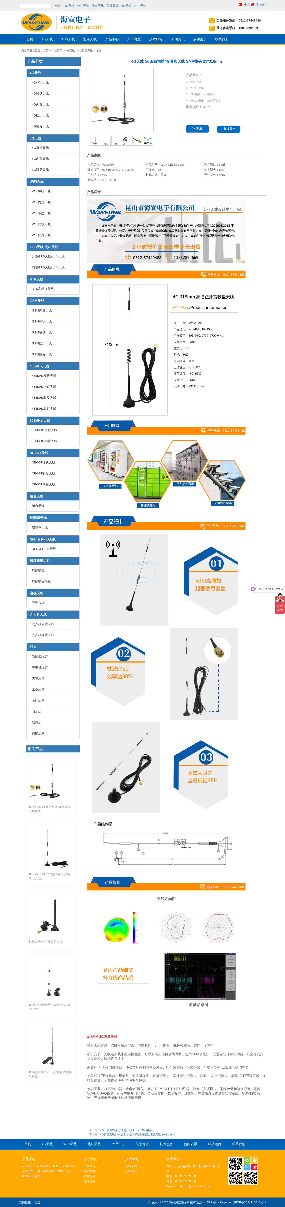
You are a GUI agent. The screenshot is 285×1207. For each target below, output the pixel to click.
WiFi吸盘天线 (41, 213)
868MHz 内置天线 (44, 441)
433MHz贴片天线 (44, 408)
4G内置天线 (40, 104)
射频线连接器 (41, 581)
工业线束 (38, 689)
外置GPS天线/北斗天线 (48, 256)
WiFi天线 (83, 5)
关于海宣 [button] (134, 41)
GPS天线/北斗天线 (44, 247)
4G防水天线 (40, 115)
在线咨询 (198, 129)
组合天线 (36, 496)
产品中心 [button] (112, 41)
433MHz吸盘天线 (44, 397)
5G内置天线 (40, 158)
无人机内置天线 (43, 624)
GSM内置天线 (42, 310)
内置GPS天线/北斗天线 (48, 267)
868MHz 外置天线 (44, 430)
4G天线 (69, 5)
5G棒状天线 (40, 147)
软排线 (36, 722)
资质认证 (90, 1176)
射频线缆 (38, 570)
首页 (29, 41)
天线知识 (131, 1171)
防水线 (36, 711)
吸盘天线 (98, 5)
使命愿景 (90, 1181)
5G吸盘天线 (40, 169)
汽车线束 (38, 678)
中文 (247, 4)
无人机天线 (38, 614)
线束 (33, 647)
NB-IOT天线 (39, 453)
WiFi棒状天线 (41, 191)
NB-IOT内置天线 (43, 484)
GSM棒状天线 (42, 321)
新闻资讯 (178, 41)
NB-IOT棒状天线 (43, 462)
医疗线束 (38, 700)
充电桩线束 (40, 667)
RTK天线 (37, 279)
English (261, 4)
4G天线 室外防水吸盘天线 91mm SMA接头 (126, 1130)
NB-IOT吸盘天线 (43, 473)
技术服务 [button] (156, 41)
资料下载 (131, 1166)
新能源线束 (40, 656)
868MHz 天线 (40, 420)
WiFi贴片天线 (41, 235)
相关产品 (35, 749)
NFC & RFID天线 (43, 539)
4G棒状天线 (40, 82)
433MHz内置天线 (44, 386)
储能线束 (38, 733)
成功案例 (200, 41)
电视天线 (36, 593)
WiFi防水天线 (41, 224)
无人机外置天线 (43, 635)
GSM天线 (37, 301)
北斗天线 (140, 5)
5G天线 (126, 5)
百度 (37, 1202)
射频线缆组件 (40, 560)
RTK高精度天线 (43, 289)
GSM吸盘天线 (42, 332)
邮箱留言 (230, 129)
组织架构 (90, 1171)
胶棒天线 (113, 5)
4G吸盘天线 (40, 93)
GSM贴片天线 (42, 354)
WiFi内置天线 (41, 202)
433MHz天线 (39, 366)
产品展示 (57, 50)
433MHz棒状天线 (44, 375)
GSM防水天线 (42, 343)
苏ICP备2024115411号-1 (249, 1202)
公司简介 (90, 1166)
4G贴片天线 (40, 126)
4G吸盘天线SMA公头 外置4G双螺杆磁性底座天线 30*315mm (137, 1134)
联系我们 (222, 41)
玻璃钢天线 (38, 518)
